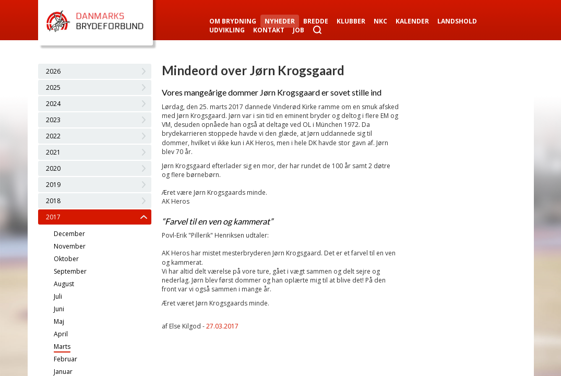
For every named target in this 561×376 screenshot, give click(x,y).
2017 (53, 217)
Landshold (457, 21)
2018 (53, 200)
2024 (53, 103)
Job (298, 30)
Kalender (412, 21)
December (69, 233)
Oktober (66, 258)
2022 (53, 136)
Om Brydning (232, 21)
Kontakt (268, 30)
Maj (59, 321)
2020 (53, 168)
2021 (53, 152)
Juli (58, 296)
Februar (65, 359)
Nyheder (280, 21)
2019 (53, 184)
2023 (53, 119)
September (70, 271)
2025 (53, 87)
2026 (53, 71)
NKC (380, 21)
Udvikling (227, 30)
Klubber (351, 21)
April (61, 334)
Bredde (315, 21)
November (70, 246)
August (64, 283)
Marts (62, 346)
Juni (59, 308)
